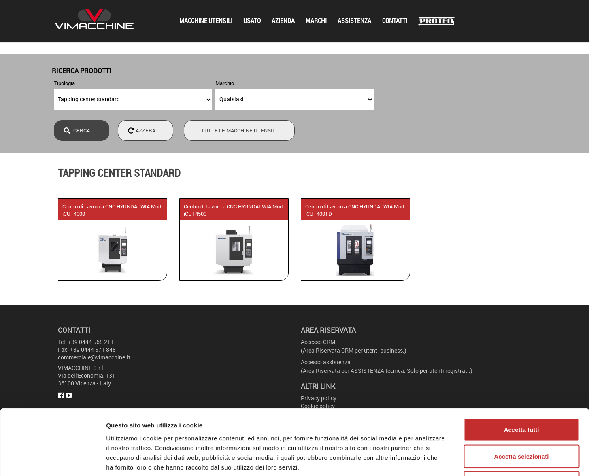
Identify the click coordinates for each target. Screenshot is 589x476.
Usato (252, 21)
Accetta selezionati (521, 396)
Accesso (318, 342)
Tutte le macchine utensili (239, 130)
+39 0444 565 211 (91, 342)
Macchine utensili (205, 21)
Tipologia (64, 83)
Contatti (394, 21)
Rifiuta (521, 422)
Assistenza (354, 21)
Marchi (316, 21)
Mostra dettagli (426, 460)
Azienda (283, 21)
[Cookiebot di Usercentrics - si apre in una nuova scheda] (52, 460)
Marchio (224, 83)
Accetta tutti (521, 369)
